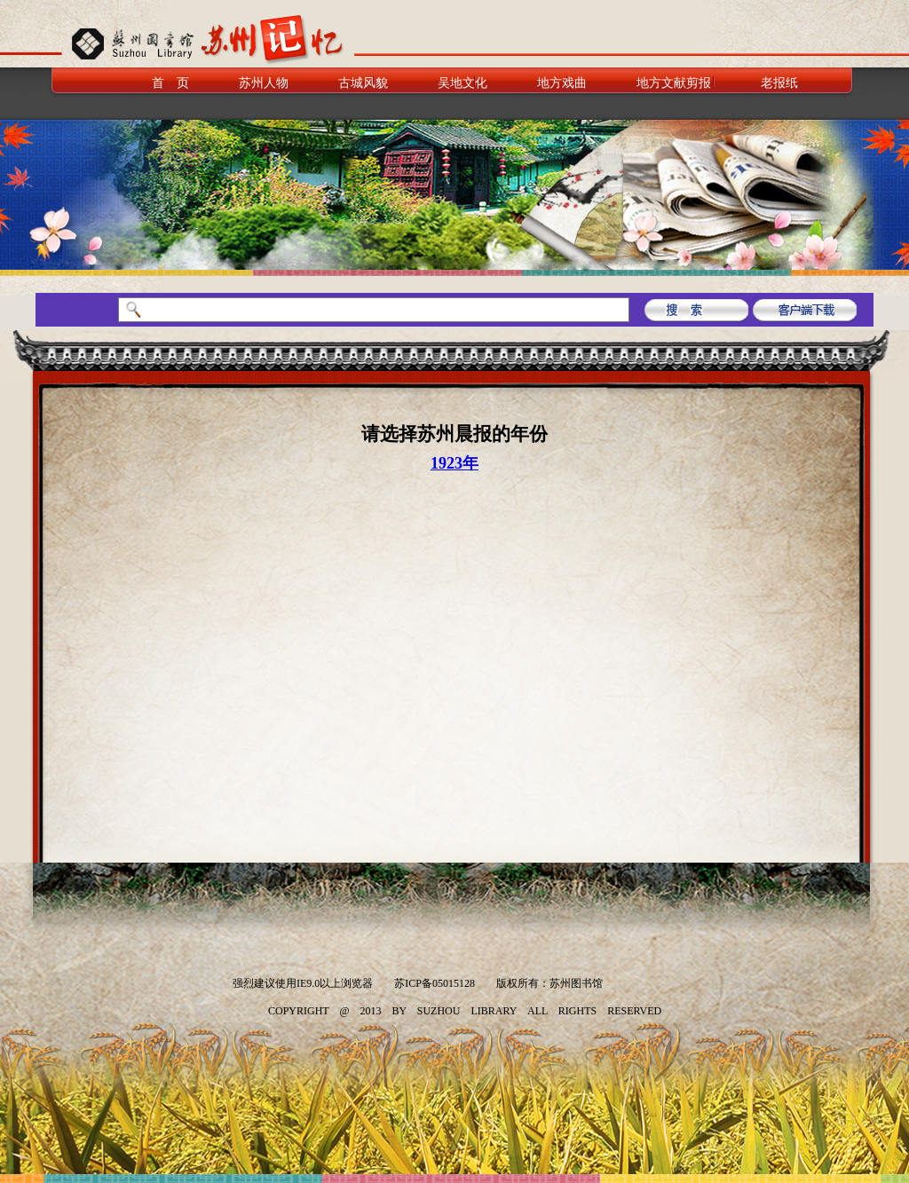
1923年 (454, 463)
